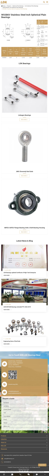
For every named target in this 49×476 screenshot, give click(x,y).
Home (4, 6)
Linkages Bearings (24, 115)
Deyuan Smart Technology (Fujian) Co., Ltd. (22, 467)
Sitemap (20, 469)
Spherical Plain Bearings (18, 6)
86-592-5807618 (6, 462)
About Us (3, 442)
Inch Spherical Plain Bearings (31, 6)
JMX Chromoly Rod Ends (24, 171)
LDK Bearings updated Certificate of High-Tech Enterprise (20, 272)
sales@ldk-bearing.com (7, 458)
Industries (4, 439)
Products (9, 6)
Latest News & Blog (24, 241)
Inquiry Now (42, 465)
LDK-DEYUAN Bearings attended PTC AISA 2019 (17, 307)
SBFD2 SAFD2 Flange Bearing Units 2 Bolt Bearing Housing (24, 228)
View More (7, 275)
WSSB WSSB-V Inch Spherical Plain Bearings (13, 7)
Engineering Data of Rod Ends (12, 341)
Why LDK (3, 446)
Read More (24, 119)
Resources (4, 449)
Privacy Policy (26, 469)
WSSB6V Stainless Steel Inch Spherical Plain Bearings (15, 9)
